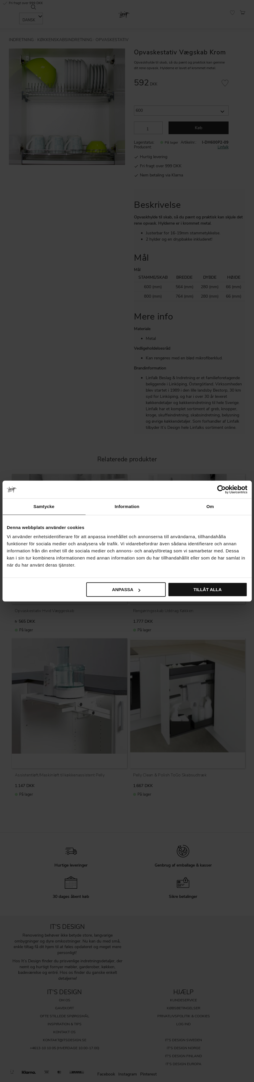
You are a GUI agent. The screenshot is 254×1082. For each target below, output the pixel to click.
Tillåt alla (207, 589)
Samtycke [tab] (43, 506)
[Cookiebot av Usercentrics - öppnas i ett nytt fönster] (221, 489)
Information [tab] (127, 506)
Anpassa (126, 589)
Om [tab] (210, 506)
